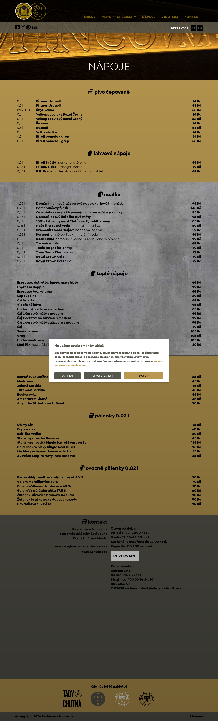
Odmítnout (67, 375)
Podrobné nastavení (103, 375)
